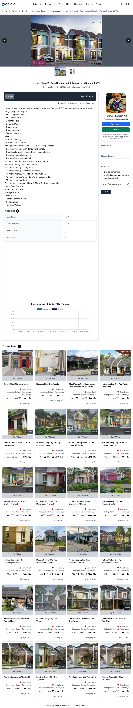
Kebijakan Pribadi (94, 4)
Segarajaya (26, 395)
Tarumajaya (55, 11)
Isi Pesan (105, 167)
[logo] (8, 4)
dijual (37, 4)
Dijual (24, 11)
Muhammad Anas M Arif (116, 116)
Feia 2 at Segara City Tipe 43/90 (82, 677)
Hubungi (78, 4)
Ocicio (56, 705)
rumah (9, 96)
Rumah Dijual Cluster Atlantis (16, 384)
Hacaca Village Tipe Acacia (47, 384)
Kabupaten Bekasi (38, 11)
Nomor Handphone (109, 156)
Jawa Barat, (65, 103)
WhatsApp (116, 130)
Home (4, 11)
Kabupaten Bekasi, (77, 103)
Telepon (115, 124)
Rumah (15, 11)
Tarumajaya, (26, 392)
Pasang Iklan (64, 4)
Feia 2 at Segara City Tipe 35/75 (17, 677)
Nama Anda (106, 145)
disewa (50, 4)
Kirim (106, 192)
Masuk (125, 4)
